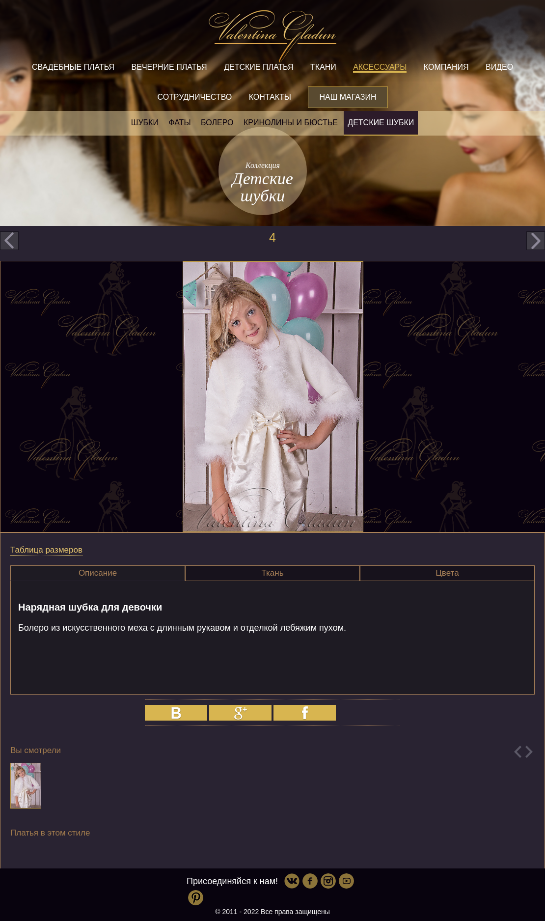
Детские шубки (381, 122)
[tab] (97, 573)
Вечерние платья (169, 67)
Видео (499, 67)
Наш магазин (347, 97)
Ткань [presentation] (272, 573)
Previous (517, 752)
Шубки (145, 122)
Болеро (217, 122)
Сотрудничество (194, 97)
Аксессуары (380, 67)
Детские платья (258, 67)
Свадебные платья (73, 67)
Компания (446, 67)
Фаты (179, 122)
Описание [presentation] (98, 573)
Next (529, 752)
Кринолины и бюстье (291, 122)
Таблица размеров (46, 550)
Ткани (323, 67)
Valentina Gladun (272, 36)
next (535, 240)
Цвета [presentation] (447, 573)
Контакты (270, 97)
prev (9, 240)
